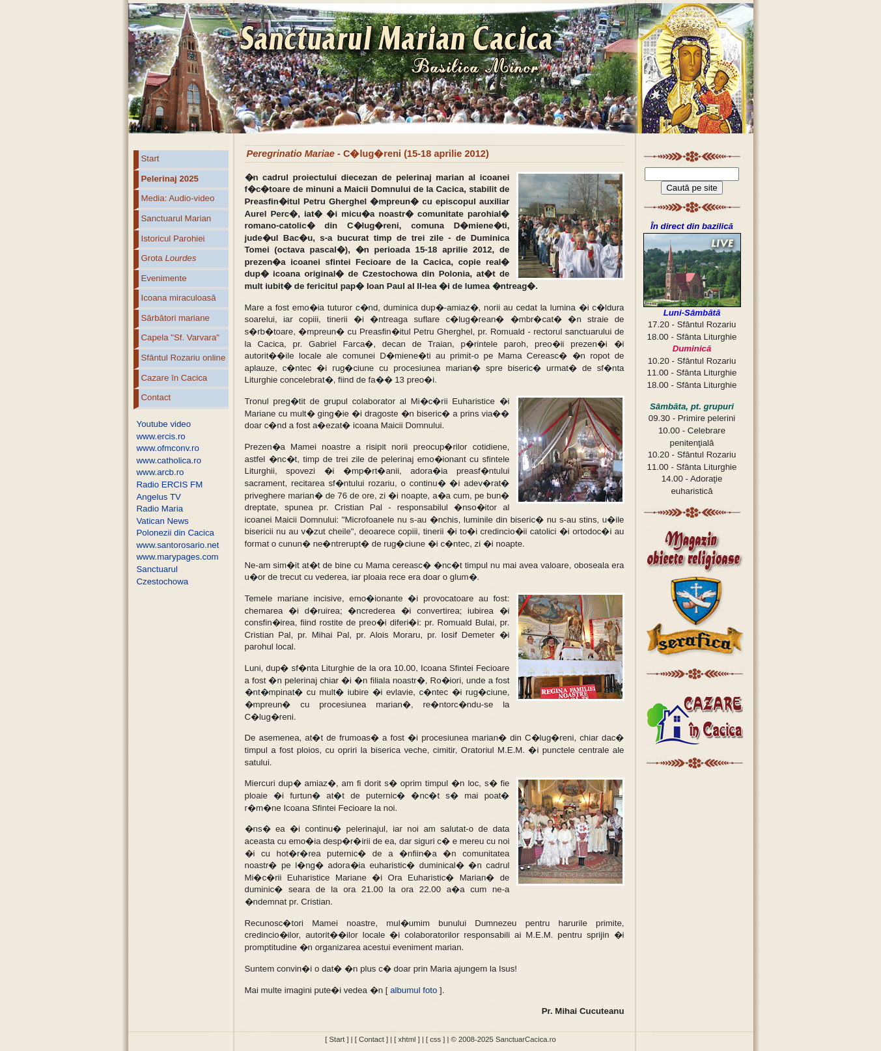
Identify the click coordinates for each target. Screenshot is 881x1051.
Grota (169, 258)
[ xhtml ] (406, 1039)
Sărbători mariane (175, 318)
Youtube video (164, 424)
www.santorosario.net (178, 545)
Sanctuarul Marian (176, 218)
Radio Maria (160, 508)
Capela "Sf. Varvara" (180, 337)
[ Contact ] (371, 1039)
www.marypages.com (178, 557)
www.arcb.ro (160, 472)
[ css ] (435, 1039)
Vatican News (163, 521)
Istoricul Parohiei (173, 238)
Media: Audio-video (178, 198)
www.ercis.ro (161, 436)
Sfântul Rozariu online (183, 357)
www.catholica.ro (169, 460)
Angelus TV (159, 497)
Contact (156, 397)
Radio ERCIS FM (170, 484)
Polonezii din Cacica (175, 533)
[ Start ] (336, 1039)
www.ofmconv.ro (168, 448)
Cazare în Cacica (174, 378)
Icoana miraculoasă (178, 298)
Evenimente (164, 278)
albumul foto (413, 990)
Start (150, 158)
